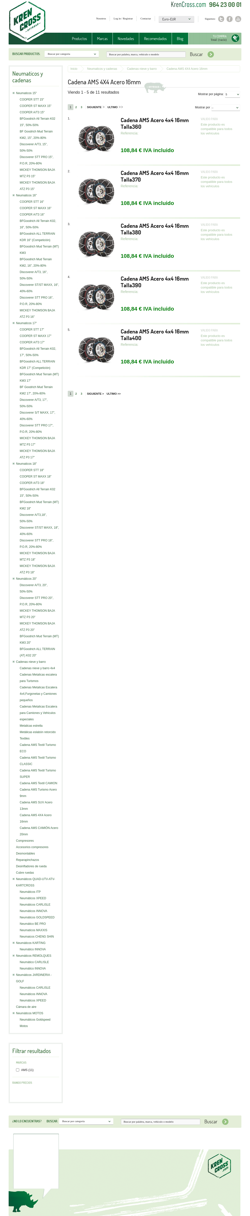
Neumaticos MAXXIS (33, 930)
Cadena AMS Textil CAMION (38, 783)
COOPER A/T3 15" (32, 112)
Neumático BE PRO (33, 924)
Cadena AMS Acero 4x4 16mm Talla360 (155, 123)
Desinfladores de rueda (31, 866)
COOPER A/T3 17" (32, 342)
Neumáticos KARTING (31, 943)
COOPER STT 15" (32, 99)
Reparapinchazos (27, 860)
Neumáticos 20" (26, 578)
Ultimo (115, 107)
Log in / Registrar (123, 18)
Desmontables (25, 853)
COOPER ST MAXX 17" (35, 336)
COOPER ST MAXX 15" (35, 106)
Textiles (25, 738)
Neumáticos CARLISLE (35, 904)
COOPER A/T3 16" (32, 214)
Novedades (126, 38)
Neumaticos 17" (26, 323)
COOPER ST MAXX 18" (35, 476)
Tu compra (220, 36)
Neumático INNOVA (33, 949)
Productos (79, 38)
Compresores (25, 840)
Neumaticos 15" (26, 93)
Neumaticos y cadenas (102, 69)
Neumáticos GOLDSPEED (37, 917)
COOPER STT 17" (32, 329)
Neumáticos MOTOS (29, 1013)
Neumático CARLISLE (34, 962)
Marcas (102, 38)
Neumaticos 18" (26, 463)
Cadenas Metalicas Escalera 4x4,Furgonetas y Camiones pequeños (38, 694)
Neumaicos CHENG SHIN (37, 936)
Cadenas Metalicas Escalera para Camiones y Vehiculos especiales (38, 713)
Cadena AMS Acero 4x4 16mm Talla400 (155, 335)
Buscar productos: (26, 54)
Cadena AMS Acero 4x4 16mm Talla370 (155, 176)
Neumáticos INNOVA (33, 911)
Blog (180, 38)
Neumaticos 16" (26, 195)
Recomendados (155, 38)
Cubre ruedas (25, 872)
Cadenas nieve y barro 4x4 (37, 668)
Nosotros (101, 18)
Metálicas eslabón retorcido (38, 732)
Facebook (230, 19)
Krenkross (27, 22)
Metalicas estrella (31, 725)
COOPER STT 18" (32, 470)
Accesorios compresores (32, 847)
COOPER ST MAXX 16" (35, 208)
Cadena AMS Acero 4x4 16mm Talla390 (155, 282)
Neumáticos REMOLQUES (33, 955)
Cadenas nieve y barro (31, 662)
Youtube (238, 19)
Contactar (145, 18)
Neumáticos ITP (30, 892)
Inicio (73, 69)
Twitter (221, 19)
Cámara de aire (26, 1007)
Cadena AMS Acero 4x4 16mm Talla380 (155, 229)
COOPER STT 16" (32, 201)
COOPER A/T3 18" (32, 483)
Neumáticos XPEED (33, 898)
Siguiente (96, 107)
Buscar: (52, 1121)
